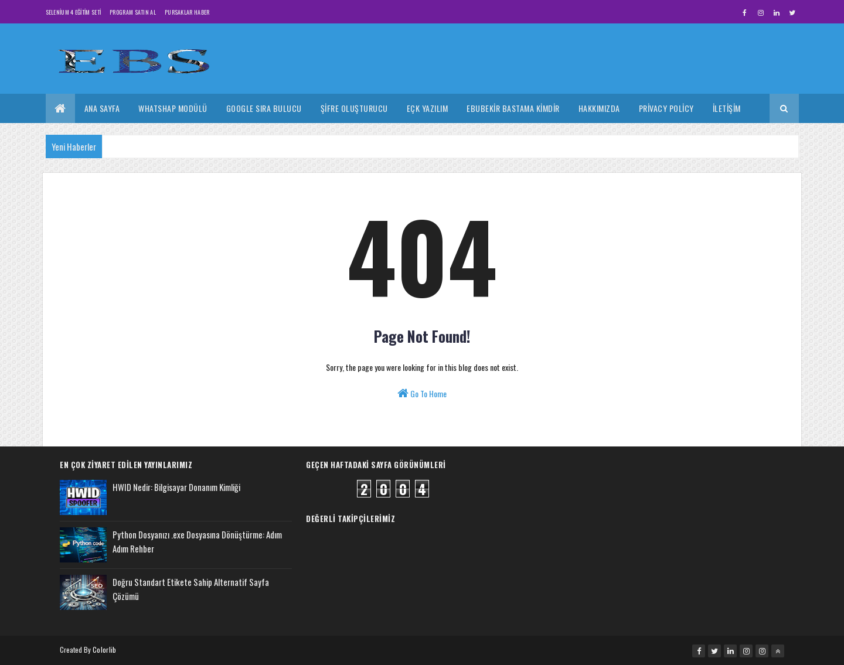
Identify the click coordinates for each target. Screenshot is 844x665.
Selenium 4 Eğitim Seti (73, 12)
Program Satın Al (133, 12)
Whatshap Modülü (172, 108)
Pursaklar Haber (187, 12)
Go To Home (422, 393)
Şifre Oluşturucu (354, 108)
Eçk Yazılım (427, 108)
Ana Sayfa (102, 108)
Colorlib (104, 649)
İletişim (727, 108)
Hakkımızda (599, 108)
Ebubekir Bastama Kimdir (513, 108)
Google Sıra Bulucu (264, 108)
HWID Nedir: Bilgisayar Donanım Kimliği (176, 486)
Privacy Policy (666, 108)
